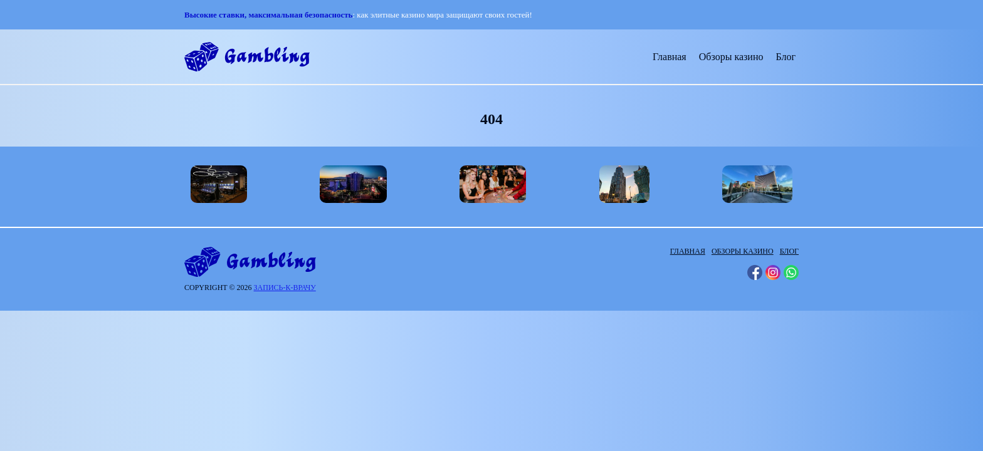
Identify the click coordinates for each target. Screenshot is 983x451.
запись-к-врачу (285, 287)
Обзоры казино (731, 56)
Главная (669, 56)
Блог (785, 56)
